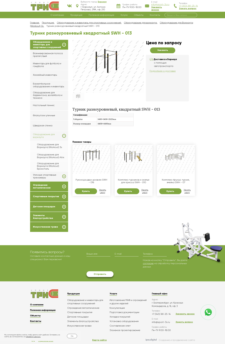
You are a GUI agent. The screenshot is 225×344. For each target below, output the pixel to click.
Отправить (100, 274)
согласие (148, 263)
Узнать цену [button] (102, 191)
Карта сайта (99, 340)
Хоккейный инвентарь (45, 74)
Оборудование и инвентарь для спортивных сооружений (47, 45)
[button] (102, 2)
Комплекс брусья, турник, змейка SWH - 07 (176, 181)
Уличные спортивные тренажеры (44, 176)
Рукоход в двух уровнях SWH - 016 (91, 181)
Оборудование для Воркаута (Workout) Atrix (50, 156)
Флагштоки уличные (44, 115)
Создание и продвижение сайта (170, 340)
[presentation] (108, 264)
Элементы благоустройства (43, 216)
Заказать (162, 50)
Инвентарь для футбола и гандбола (47, 64)
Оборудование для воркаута (44, 135)
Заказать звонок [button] (156, 8)
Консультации (117, 308)
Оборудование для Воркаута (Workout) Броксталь (48, 166)
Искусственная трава (45, 227)
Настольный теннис (44, 105)
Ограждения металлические (42, 186)
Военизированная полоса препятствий (48, 54)
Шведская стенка (42, 125)
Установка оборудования (124, 321)
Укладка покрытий (120, 316)
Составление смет (120, 325)
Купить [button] (86, 191)
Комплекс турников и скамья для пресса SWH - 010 (133, 181)
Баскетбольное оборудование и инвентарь (48, 85)
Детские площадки (44, 206)
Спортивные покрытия (46, 196)
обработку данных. (33, 337)
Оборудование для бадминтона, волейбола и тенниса (47, 95)
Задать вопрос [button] (187, 8)
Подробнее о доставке (163, 71)
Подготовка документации (124, 312)
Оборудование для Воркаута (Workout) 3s (49, 145)
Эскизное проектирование (125, 330)
